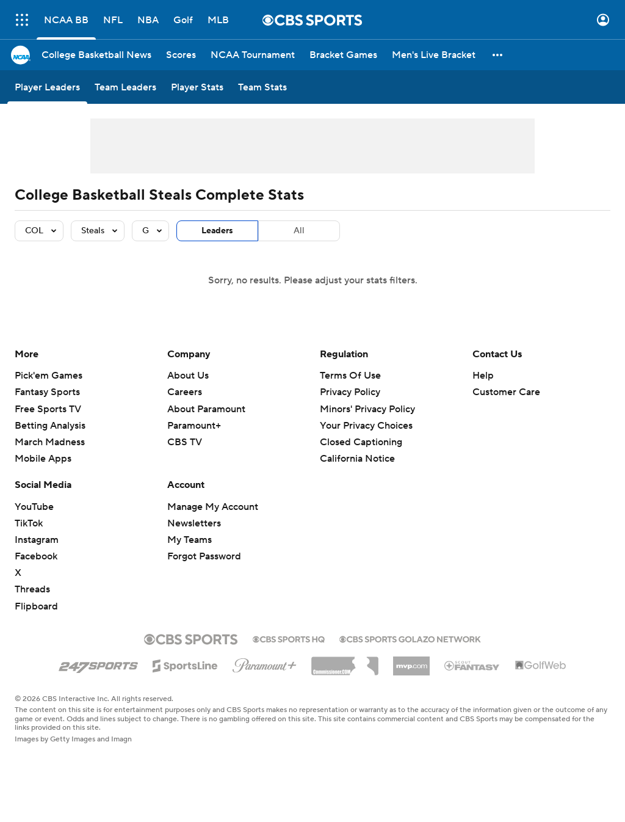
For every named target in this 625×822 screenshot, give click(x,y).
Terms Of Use (350, 375)
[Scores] (181, 55)
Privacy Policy (350, 392)
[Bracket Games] (343, 55)
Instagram (37, 540)
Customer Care (506, 392)
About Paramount (206, 409)
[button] (498, 55)
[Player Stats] (197, 87)
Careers (184, 392)
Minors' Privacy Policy (367, 409)
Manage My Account (212, 507)
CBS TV (184, 442)
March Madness (50, 442)
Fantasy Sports (47, 392)
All (299, 230)
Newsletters (194, 523)
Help (483, 375)
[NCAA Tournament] (252, 55)
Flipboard (36, 606)
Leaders (217, 230)
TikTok (29, 523)
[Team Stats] (262, 87)
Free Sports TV (48, 409)
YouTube (34, 507)
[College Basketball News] (96, 55)
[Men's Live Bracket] (434, 55)
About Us (188, 375)
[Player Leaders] (47, 87)
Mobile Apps (43, 459)
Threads (32, 589)
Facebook (36, 556)
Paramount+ (194, 426)
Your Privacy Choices (366, 426)
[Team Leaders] (125, 87)
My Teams (189, 540)
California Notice (357, 459)
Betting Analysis (50, 426)
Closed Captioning (361, 442)
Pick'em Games (48, 375)
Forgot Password (204, 556)
